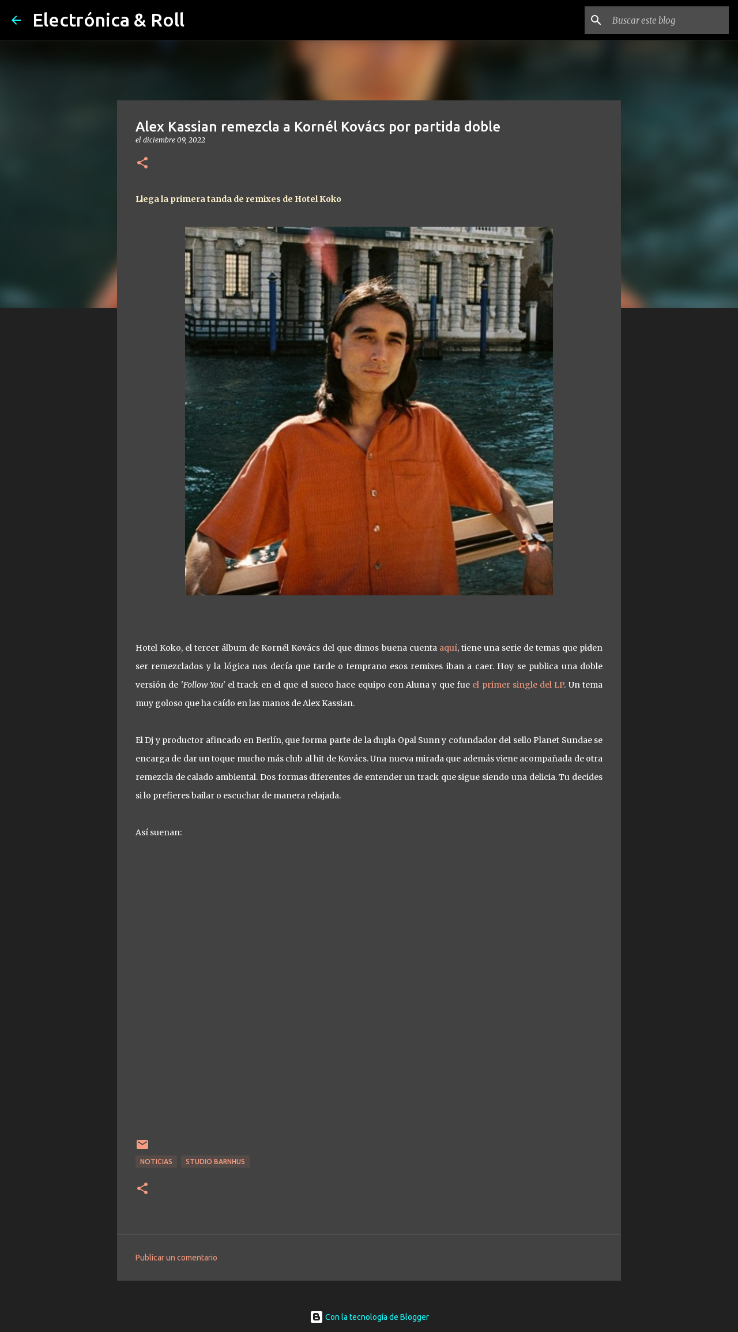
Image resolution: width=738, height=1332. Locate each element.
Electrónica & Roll (108, 19)
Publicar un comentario (176, 1257)
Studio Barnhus (215, 1161)
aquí (448, 648)
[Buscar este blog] (668, 20)
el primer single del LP (518, 685)
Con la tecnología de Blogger (369, 1317)
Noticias (156, 1161)
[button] (142, 163)
